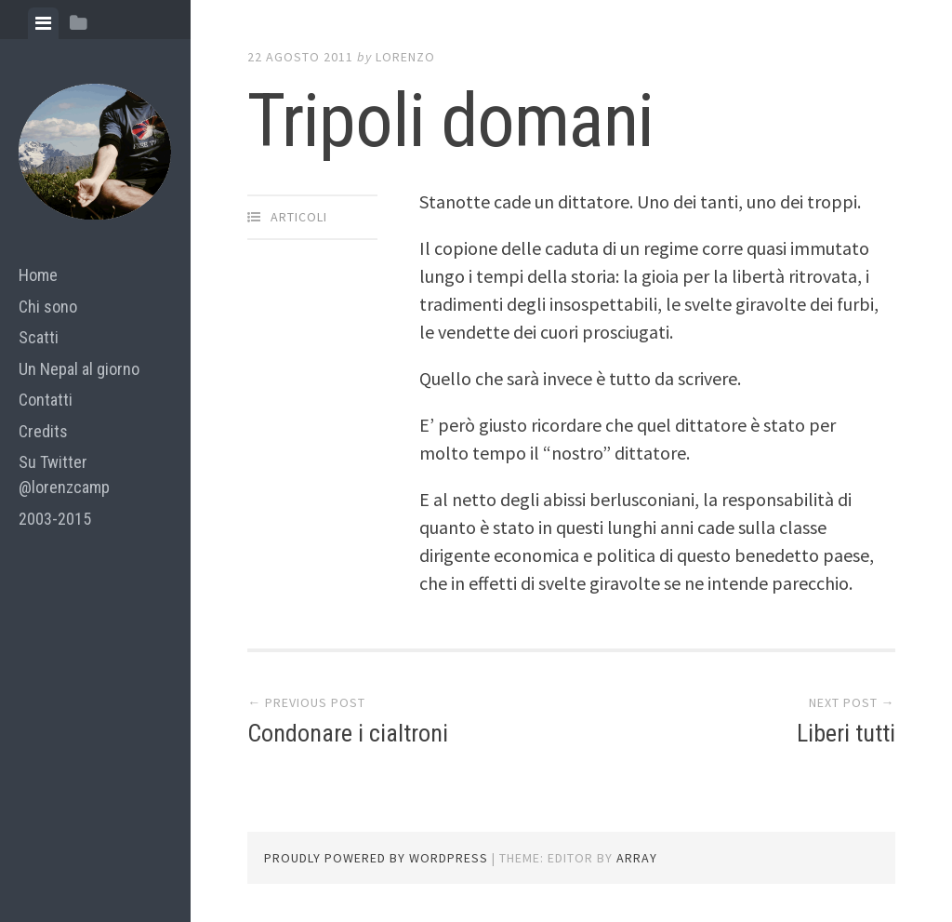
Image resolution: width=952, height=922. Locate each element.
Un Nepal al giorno (79, 369)
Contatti (46, 399)
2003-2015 (55, 518)
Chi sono (48, 306)
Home (38, 275)
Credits (43, 431)
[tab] (43, 23)
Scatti (39, 337)
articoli (299, 216)
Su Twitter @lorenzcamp (64, 474)
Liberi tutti (846, 733)
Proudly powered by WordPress (376, 857)
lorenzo (405, 56)
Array (636, 857)
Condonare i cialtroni (347, 733)
